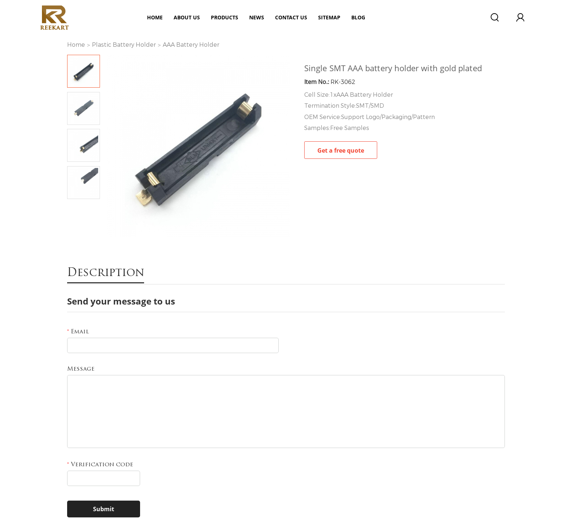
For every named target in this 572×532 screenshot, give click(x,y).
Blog (358, 17)
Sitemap (329, 17)
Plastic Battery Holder (124, 45)
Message (80, 369)
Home (155, 17)
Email (78, 332)
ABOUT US (187, 17)
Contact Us (291, 17)
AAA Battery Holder (191, 45)
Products (224, 17)
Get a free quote (340, 150)
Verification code (100, 465)
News (256, 17)
